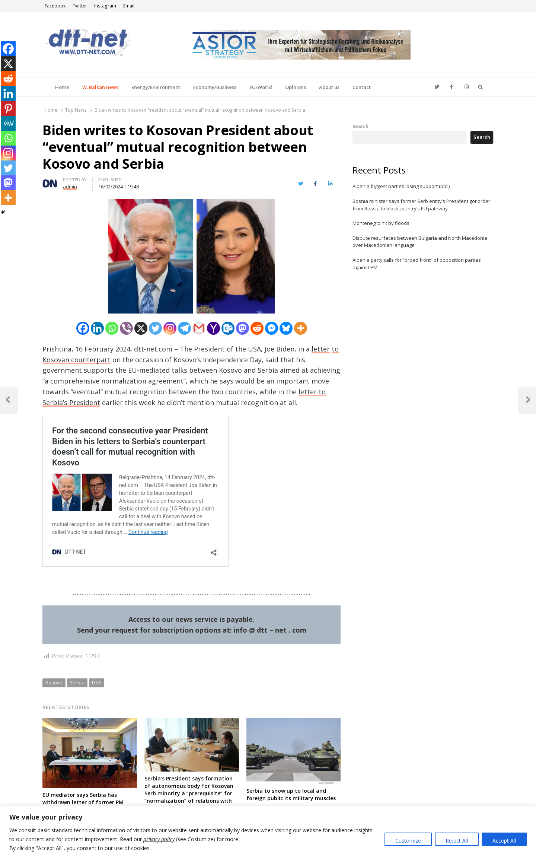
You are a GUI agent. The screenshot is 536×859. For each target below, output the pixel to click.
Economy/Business (214, 87)
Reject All (457, 840)
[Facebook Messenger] (271, 328)
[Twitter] (155, 328)
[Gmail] (198, 328)
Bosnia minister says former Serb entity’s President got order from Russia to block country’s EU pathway (421, 205)
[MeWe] (8, 123)
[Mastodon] (242, 328)
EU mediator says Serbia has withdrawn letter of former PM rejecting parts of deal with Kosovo (88, 802)
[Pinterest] (8, 108)
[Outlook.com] (227, 328)
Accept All (504, 840)
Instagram (105, 6)
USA (96, 682)
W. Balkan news (100, 87)
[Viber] (126, 328)
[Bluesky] (286, 328)
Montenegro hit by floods (380, 223)
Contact (361, 87)
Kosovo (54, 682)
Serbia (77, 682)
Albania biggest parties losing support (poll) (401, 186)
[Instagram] (169, 328)
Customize (408, 840)
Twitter (80, 6)
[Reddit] (257, 328)
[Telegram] (184, 328)
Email (128, 6)
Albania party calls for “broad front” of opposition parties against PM (416, 264)
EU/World (260, 87)
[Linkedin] (97, 328)
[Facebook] (82, 328)
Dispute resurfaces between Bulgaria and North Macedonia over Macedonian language (419, 242)
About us (329, 87)
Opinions (295, 87)
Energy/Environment (155, 87)
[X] (140, 328)
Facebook (55, 6)
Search (360, 126)
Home (62, 87)
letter (321, 348)
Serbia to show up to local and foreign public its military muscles (291, 794)
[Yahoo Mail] (213, 328)
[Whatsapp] (111, 328)
